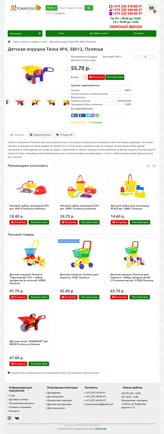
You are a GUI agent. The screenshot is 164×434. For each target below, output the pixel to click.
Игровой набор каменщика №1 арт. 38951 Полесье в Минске (79, 207)
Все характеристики (82, 108)
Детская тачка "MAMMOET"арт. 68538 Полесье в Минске (29, 343)
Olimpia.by (101, 428)
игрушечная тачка (56, 372)
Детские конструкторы (58, 404)
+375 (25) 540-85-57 (95, 400)
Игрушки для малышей (59, 400)
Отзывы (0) (64, 135)
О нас (61, 33)
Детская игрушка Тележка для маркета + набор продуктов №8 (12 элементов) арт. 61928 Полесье (131, 277)
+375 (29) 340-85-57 (95, 396)
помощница (60, 13)
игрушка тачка (17, 372)
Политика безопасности (21, 403)
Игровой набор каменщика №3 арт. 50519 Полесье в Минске (29, 207)
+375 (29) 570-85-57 (95, 392)
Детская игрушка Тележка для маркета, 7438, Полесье (79, 276)
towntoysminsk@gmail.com (98, 404)
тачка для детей (90, 372)
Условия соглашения (19, 407)
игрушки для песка (36, 372)
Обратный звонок (126, 26)
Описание (18, 135)
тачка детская (74, 372)
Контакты (139, 33)
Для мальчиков (54, 396)
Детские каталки (55, 408)
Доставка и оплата (99, 33)
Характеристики (40, 135)
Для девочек (53, 392)
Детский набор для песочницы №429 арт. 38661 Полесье (130, 207)
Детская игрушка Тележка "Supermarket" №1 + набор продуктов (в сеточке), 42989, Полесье (27, 279)
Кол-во (74, 77)
